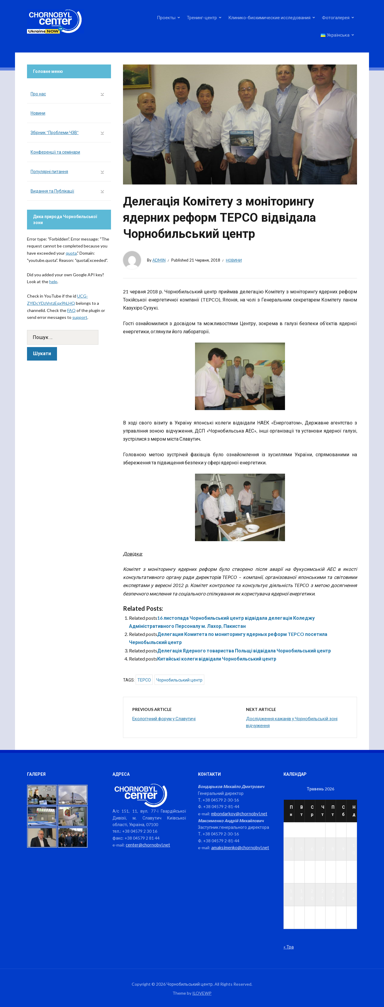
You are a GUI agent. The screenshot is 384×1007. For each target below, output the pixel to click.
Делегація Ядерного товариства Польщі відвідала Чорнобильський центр (244, 650)
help (53, 281)
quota (71, 253)
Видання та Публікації (52, 190)
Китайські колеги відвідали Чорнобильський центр (216, 658)
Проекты (166, 17)
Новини (234, 260)
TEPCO (144, 680)
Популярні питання (49, 171)
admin (159, 260)
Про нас (38, 93)
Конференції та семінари (55, 151)
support (79, 317)
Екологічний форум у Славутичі (164, 718)
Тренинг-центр (202, 17)
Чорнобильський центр (179, 680)
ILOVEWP (202, 992)
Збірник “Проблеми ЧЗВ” (55, 132)
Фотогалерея (336, 17)
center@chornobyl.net (147, 844)
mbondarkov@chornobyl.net (237, 813)
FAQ (71, 310)
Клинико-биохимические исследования (269, 17)
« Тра (288, 946)
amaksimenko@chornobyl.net (238, 847)
